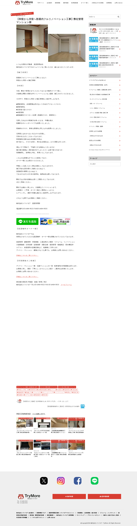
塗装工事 (76, 392)
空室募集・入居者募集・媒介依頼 (87, 513)
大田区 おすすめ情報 (95, 131)
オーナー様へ (85, 3)
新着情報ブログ (41, 513)
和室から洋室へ (22, 389)
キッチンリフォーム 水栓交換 (98, 99)
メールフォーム (66, 285)
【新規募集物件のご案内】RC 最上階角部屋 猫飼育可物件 (104, 49)
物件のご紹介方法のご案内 (111, 515)
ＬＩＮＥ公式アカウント (37, 517)
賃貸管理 (66, 389)
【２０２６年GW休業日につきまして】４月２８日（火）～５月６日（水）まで (104, 31)
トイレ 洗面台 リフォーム (97, 108)
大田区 (59, 389)
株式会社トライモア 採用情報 (65, 515)
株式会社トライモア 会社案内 (25, 513)
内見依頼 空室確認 (21, 517)
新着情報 (57, 3)
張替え (68, 392)
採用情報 (109, 3)
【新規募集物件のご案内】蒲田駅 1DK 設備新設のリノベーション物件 (104, 40)
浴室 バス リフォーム (96, 103)
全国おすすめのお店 (95, 145)
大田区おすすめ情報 (97, 3)
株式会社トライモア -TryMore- (100, 523)
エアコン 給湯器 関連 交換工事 (99, 113)
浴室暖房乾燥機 (42, 389)
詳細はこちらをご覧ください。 (27, 255)
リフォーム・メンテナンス (107, 513)
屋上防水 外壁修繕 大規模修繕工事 (100, 94)
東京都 (45, 395)
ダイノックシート (47, 392)
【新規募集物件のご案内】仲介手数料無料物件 (103, 57)
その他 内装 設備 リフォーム (67, 387)
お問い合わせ (118, 3)
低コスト (52, 389)
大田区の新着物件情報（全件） (99, 85)
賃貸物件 (38, 395)
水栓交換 (74, 389)
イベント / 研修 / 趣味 (96, 126)
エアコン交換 (28, 395)
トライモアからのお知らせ (97, 80)
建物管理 (20, 392)
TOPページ (40, 3)
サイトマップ (80, 515)
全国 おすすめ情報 (95, 140)
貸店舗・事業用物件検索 (37, 515)
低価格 (20, 395)
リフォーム (36, 392)
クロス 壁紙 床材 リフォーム (49, 387)
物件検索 (65, 3)
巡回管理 (32, 389)
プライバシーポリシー (93, 515)
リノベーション (59, 392)
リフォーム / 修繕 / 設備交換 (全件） (28, 387)
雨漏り (28, 392)
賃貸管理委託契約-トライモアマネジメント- (61, 513)
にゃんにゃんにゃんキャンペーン (99, 150)
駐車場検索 (74, 3)
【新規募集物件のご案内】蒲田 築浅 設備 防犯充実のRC (103, 65)
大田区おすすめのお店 (96, 136)
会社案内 (49, 3)
